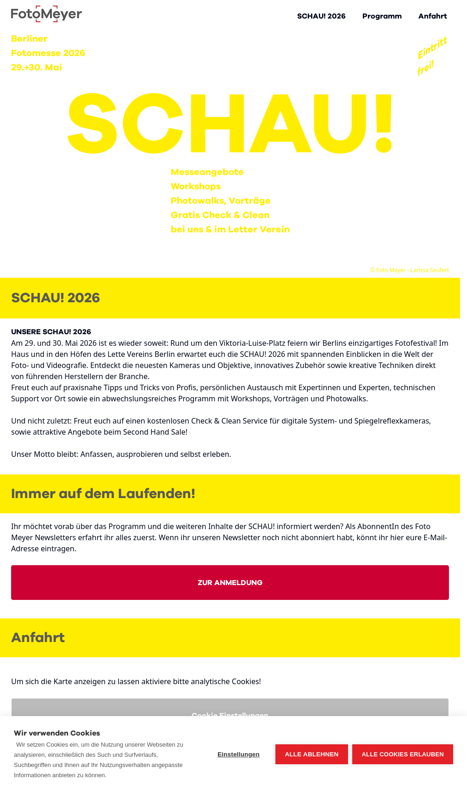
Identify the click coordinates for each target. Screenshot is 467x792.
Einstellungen (239, 754)
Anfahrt (432, 16)
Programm (382, 16)
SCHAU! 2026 (321, 16)
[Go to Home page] (46, 14)
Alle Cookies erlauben (402, 754)
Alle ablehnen (311, 754)
